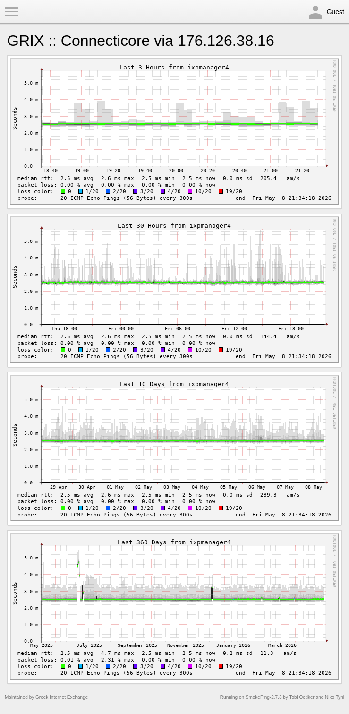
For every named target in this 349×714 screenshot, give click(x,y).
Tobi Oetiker (301, 697)
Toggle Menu (12, 12)
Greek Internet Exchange (61, 697)
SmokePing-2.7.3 (264, 697)
